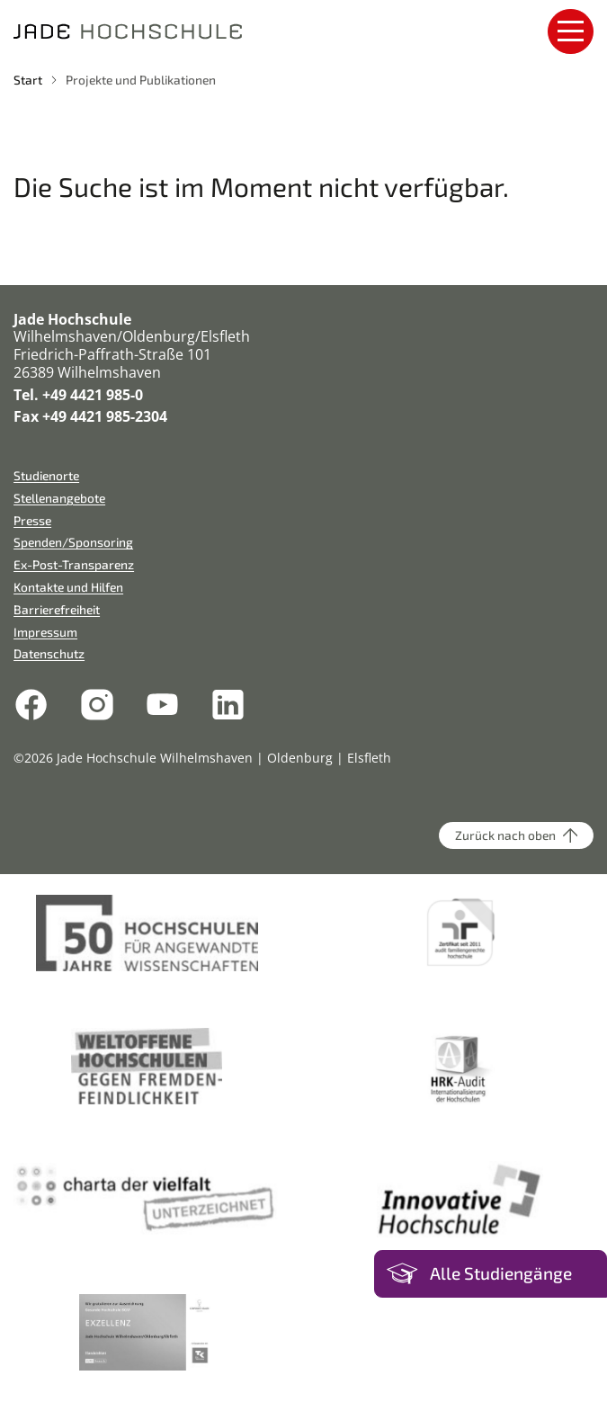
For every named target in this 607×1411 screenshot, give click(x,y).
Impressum (45, 631)
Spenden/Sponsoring (73, 541)
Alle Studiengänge (501, 1273)
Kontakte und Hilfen (68, 586)
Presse (32, 520)
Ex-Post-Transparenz (73, 564)
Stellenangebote (59, 497)
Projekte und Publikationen (141, 79)
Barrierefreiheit (56, 609)
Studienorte (46, 475)
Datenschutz (49, 653)
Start (27, 79)
